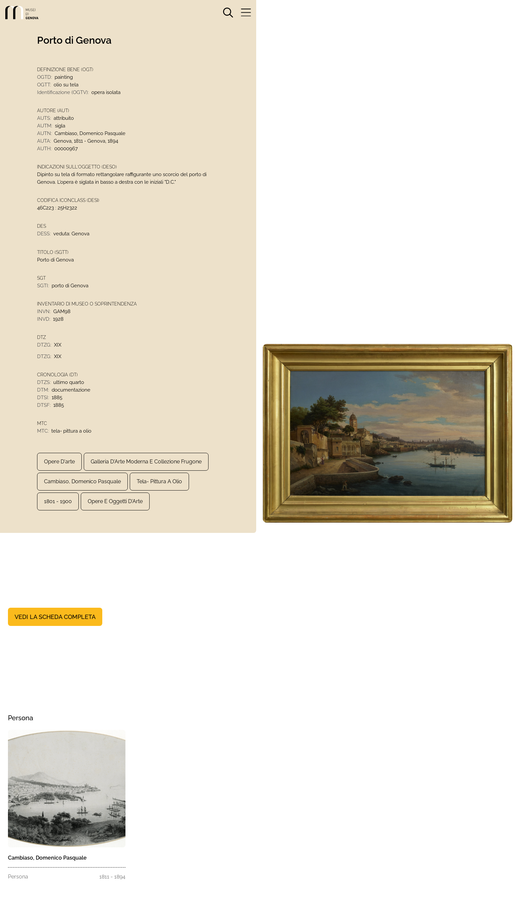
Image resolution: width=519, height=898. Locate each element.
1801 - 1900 (58, 513)
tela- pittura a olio (159, 494)
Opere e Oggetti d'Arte (115, 513)
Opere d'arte (59, 474)
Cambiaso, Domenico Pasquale (82, 494)
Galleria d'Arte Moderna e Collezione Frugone (146, 474)
